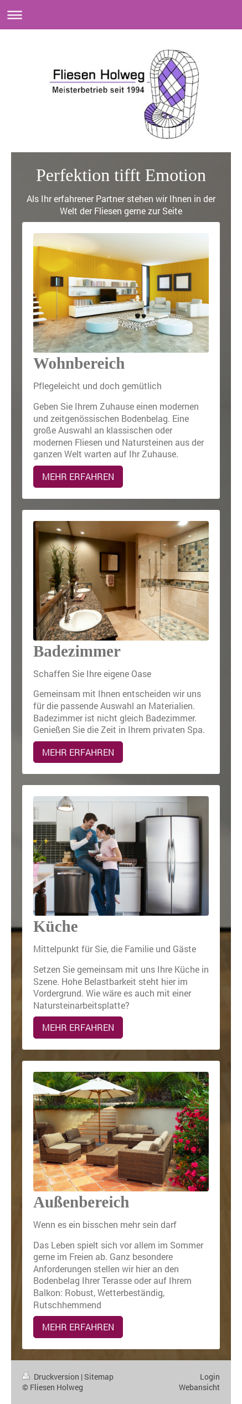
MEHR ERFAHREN (78, 476)
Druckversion (51, 1376)
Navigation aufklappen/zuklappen (121, 15)
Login (210, 1376)
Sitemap (99, 1376)
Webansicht (199, 1387)
